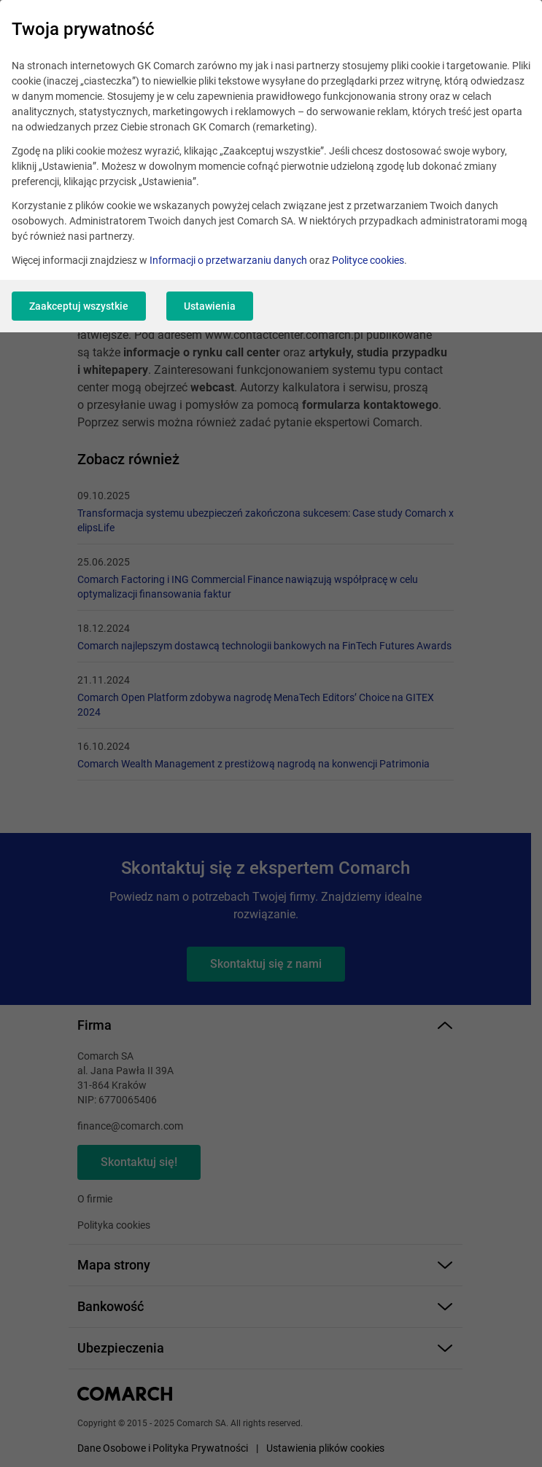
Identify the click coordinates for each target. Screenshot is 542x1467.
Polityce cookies (368, 260)
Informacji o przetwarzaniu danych (228, 260)
